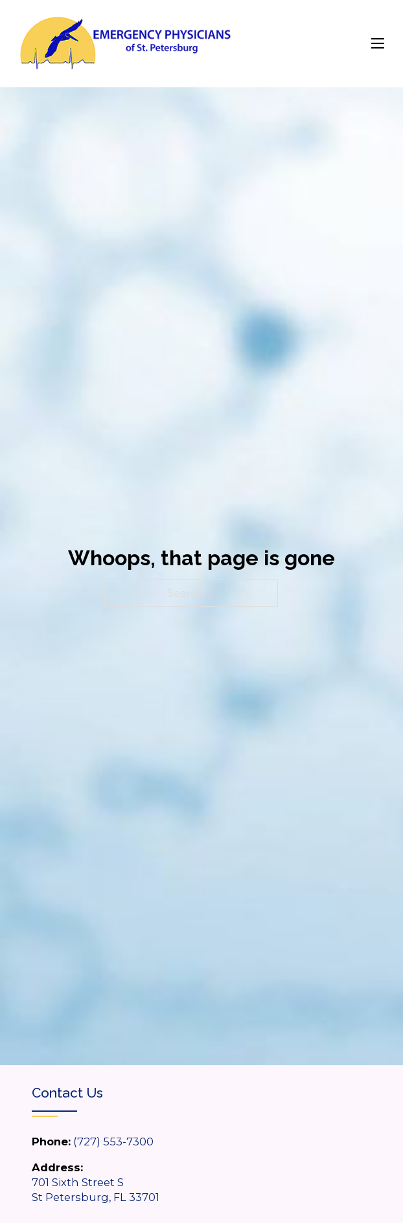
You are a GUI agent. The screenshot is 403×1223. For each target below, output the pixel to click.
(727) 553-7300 (113, 1141)
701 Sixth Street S (78, 1182)
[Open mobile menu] (377, 43)
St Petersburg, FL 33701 (95, 1197)
